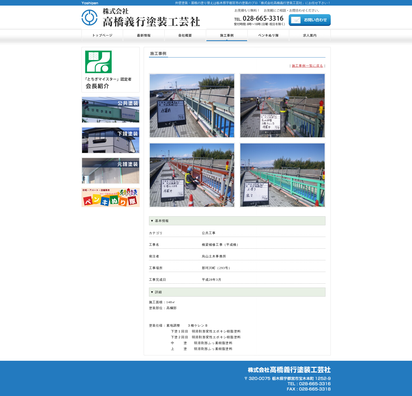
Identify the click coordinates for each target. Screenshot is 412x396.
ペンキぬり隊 (268, 35)
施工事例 (226, 35)
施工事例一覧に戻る (307, 66)
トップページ (102, 35)
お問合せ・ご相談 (310, 35)
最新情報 (143, 35)
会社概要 (185, 35)
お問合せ (310, 20)
